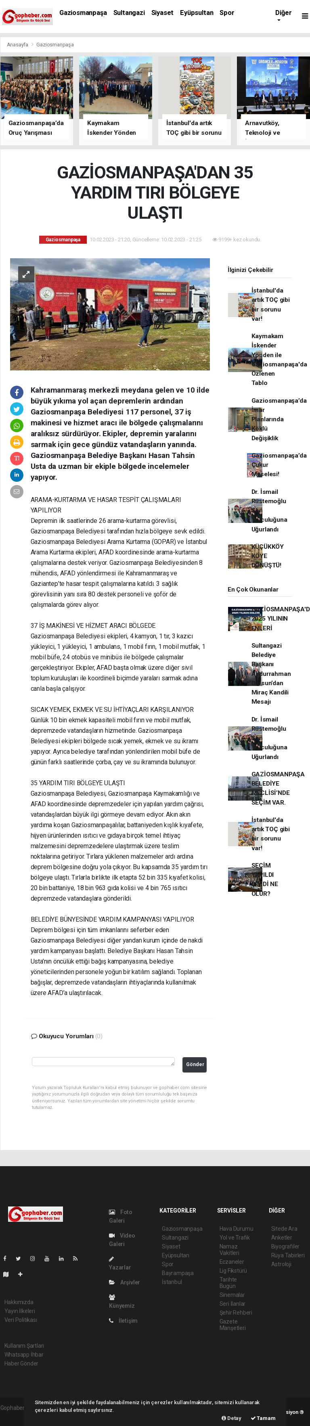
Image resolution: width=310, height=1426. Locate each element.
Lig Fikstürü (233, 1270)
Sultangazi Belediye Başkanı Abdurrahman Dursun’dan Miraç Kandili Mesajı (271, 674)
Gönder (195, 1064)
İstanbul (172, 1282)
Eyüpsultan (196, 13)
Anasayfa (18, 45)
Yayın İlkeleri (19, 1311)
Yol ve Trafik (235, 1237)
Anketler (281, 1237)
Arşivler (124, 1282)
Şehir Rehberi (236, 1312)
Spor (227, 13)
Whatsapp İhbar (24, 1354)
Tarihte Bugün (228, 1282)
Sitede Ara (284, 1228)
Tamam (263, 1418)
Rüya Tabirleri (288, 1255)
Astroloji (281, 1264)
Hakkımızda (19, 1302)
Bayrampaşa (178, 1273)
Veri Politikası (20, 1320)
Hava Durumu (236, 1228)
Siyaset (162, 13)
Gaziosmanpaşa (83, 13)
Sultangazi (129, 13)
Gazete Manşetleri (233, 1324)
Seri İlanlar (233, 1304)
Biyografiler (285, 1246)
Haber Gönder (21, 1363)
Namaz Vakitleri (229, 1249)
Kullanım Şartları (24, 1345)
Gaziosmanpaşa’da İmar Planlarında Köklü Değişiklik (279, 419)
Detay (231, 1418)
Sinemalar (232, 1295)
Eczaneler (232, 1262)
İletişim (123, 1320)
